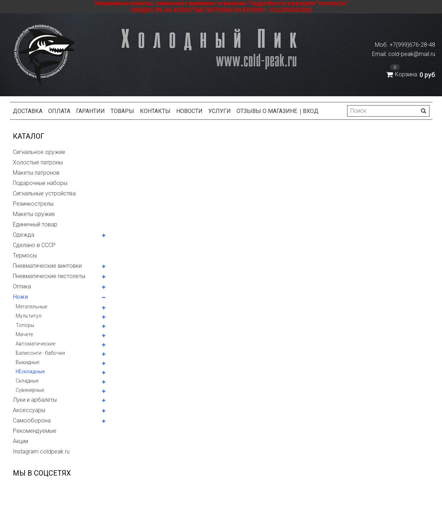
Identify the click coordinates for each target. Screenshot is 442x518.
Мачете (24, 334)
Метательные (31, 306)
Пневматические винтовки (47, 265)
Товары (122, 111)
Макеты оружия (34, 214)
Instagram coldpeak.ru (41, 451)
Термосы (25, 255)
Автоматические (35, 344)
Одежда (23, 234)
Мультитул (28, 316)
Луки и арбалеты (35, 399)
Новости (189, 111)
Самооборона (32, 420)
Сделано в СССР (34, 245)
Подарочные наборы (40, 183)
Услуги (219, 111)
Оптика (22, 286)
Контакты (155, 111)
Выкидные (27, 362)
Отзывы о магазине (267, 111)
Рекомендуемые (34, 430)
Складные (27, 381)
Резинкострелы (33, 203)
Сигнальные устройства (44, 193)
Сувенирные (30, 390)
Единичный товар (35, 224)
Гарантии (90, 111)
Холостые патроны (38, 162)
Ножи (20, 296)
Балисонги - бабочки (40, 353)
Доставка (27, 111)
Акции (20, 441)
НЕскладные (30, 371)
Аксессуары (29, 410)
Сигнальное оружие (39, 152)
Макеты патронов (36, 172)
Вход (311, 111)
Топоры (25, 325)
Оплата (59, 111)
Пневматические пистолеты (49, 276)
